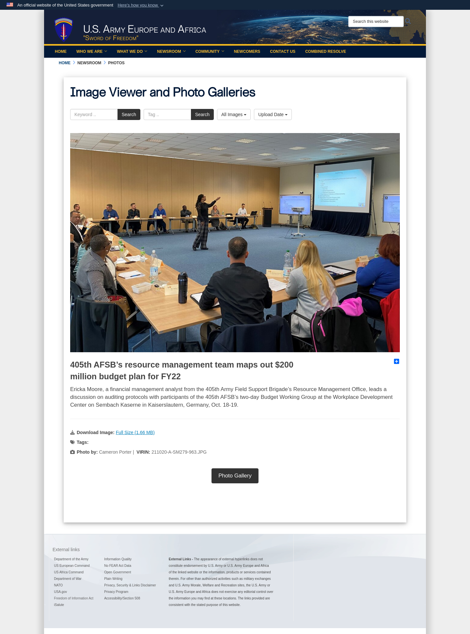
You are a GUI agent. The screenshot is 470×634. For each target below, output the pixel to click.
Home (61, 51)
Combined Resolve (325, 51)
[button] (141, 5)
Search (129, 114)
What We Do (132, 51)
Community (210, 51)
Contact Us (282, 51)
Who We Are (91, 51)
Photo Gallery (235, 476)
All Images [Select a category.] (233, 114)
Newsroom (171, 51)
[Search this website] (376, 21)
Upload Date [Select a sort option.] (273, 114)
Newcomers (247, 51)
